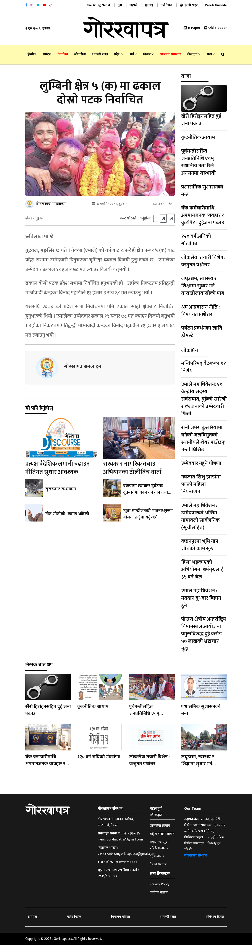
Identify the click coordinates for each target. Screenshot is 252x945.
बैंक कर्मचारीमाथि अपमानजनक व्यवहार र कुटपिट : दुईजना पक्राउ (202, 215)
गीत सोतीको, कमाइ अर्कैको (67, 514)
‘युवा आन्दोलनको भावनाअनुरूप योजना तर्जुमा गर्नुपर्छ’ (148, 514)
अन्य (211, 54)
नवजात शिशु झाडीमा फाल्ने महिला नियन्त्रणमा (201, 484)
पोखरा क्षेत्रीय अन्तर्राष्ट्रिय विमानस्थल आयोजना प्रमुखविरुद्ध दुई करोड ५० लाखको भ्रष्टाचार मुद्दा (203, 634)
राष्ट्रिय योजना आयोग (162, 834)
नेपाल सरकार (158, 864)
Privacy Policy (159, 884)
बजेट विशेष (74, 917)
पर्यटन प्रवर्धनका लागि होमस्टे (201, 332)
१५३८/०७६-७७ (107, 876)
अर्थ (133, 54)
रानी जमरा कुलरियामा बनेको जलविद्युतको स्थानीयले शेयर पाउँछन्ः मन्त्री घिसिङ (203, 438)
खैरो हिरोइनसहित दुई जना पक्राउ (201, 120)
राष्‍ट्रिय (47, 54)
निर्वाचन (63, 54)
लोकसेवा (80, 54)
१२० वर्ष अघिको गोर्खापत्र (196, 240)
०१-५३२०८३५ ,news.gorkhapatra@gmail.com (120, 836)
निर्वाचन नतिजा (159, 892)
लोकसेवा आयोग (160, 826)
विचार (148, 54)
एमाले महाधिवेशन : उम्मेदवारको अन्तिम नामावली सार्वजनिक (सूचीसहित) (200, 516)
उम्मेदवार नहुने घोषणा (201, 463)
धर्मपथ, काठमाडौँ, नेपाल (116, 822)
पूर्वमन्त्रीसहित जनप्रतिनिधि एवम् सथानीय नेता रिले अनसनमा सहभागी (198, 162)
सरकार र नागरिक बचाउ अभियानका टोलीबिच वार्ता (132, 468)
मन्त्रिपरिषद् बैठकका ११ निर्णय (203, 367)
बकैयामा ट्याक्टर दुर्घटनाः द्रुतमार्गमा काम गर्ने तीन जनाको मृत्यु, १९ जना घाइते (148, 492)
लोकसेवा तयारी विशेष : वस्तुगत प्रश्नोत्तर (203, 261)
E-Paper (192, 28)
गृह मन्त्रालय (157, 856)
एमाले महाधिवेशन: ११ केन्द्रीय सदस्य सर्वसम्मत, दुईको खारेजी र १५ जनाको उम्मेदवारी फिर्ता (204, 399)
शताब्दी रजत (100, 54)
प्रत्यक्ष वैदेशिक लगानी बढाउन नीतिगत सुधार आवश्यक (57, 468)
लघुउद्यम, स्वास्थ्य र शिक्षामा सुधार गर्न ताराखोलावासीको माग (202, 286)
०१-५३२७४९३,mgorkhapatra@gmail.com (126, 854)
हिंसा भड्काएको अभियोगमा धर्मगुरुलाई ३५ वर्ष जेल (202, 569)
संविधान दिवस (215, 917)
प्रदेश (118, 54)
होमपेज (31, 54)
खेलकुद (193, 54)
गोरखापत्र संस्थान (195, 855)
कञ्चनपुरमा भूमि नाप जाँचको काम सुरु (199, 545)
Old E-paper (215, 28)
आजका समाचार (170, 54)
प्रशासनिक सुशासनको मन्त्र (202, 191)
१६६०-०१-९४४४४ (126, 862)
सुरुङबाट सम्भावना (60, 489)
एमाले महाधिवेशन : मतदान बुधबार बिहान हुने (201, 598)
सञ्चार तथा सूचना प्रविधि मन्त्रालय (160, 845)
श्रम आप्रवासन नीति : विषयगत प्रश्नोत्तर (200, 311)
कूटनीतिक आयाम (198, 137)
